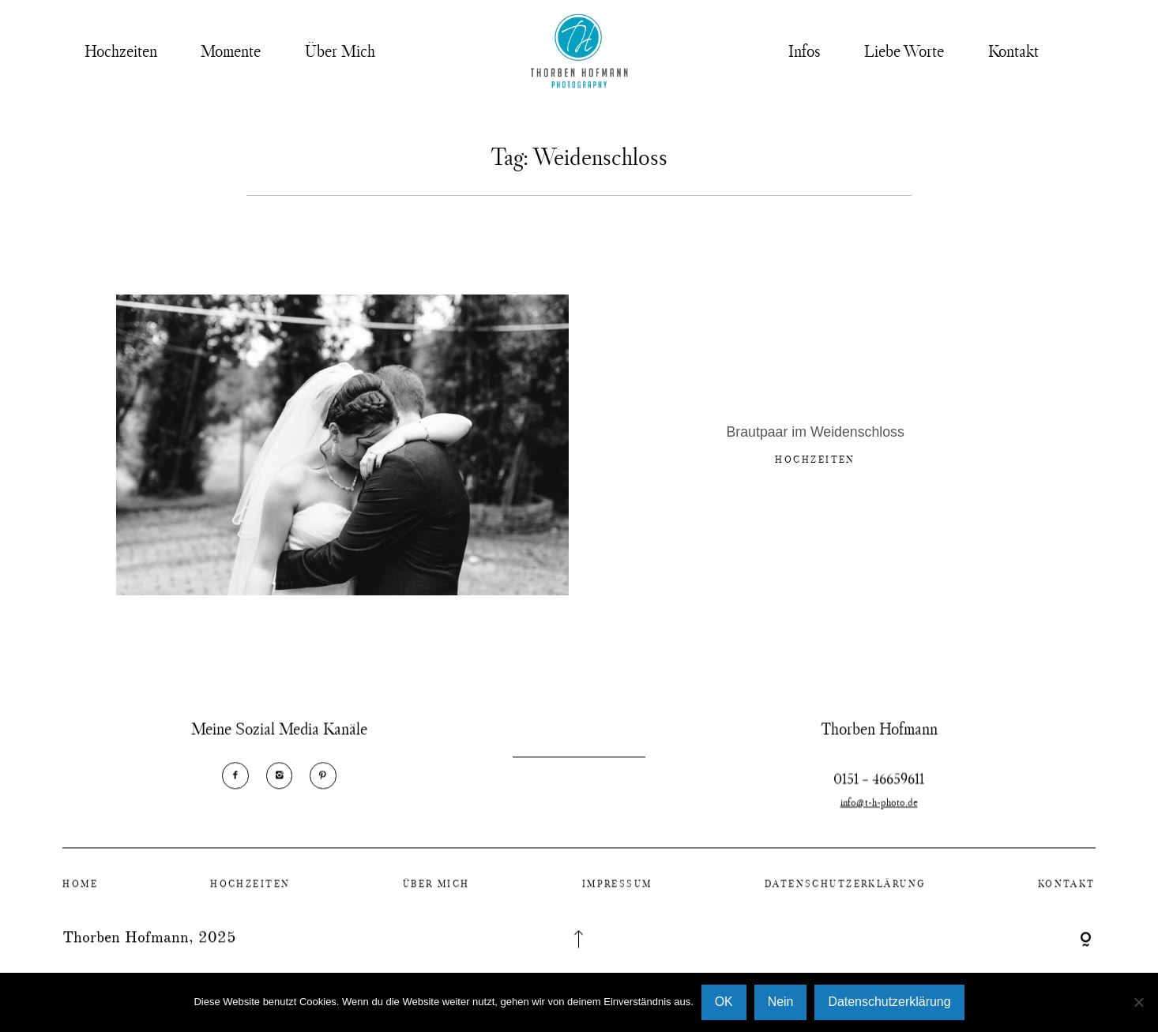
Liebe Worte (904, 51)
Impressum (617, 894)
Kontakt (1013, 51)
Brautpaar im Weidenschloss (815, 435)
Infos (804, 51)
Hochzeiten (121, 51)
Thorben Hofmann (125, 949)
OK (724, 1001)
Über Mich (340, 51)
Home (80, 894)
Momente (231, 51)
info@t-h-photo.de (879, 823)
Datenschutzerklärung (845, 894)
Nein (781, 1001)
